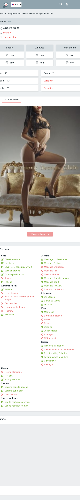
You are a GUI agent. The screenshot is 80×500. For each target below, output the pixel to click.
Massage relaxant (53, 285)
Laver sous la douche (15, 307)
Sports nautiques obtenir (17, 405)
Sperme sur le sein (14, 390)
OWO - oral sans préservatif (18, 267)
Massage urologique (54, 267)
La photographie (13, 293)
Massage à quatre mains (56, 278)
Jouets (8, 278)
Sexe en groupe (12, 270)
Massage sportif (52, 282)
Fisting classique (13, 372)
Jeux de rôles (50, 330)
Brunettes (48, 88)
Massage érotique (53, 263)
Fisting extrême (12, 379)
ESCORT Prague (7, 13)
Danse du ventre (52, 300)
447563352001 (11, 28)
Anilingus (48, 364)
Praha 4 (19, 13)
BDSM (47, 319)
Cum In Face (11, 394)
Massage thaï (50, 270)
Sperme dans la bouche (16, 387)
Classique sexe (12, 259)
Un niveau (9, 263)
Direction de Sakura (54, 289)
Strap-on (48, 327)
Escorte (8, 289)
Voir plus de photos (40, 234)
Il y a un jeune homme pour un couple (19, 298)
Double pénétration (14, 274)
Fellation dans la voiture (56, 357)
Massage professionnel (55, 259)
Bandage (48, 334)
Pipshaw (9, 311)
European (48, 80)
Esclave (48, 323)
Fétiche (8, 282)
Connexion (67, 4)
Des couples (11, 303)
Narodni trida (29, 13)
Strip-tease (49, 297)
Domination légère (53, 315)
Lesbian (48, 304)
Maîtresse (49, 312)
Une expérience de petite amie (59, 349)
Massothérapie (51, 274)
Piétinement (50, 338)
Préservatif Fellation (54, 345)
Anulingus (9, 314)
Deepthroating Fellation (55, 353)
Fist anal (9, 375)
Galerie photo (12, 99)
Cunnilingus (50, 360)
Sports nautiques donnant (17, 402)
